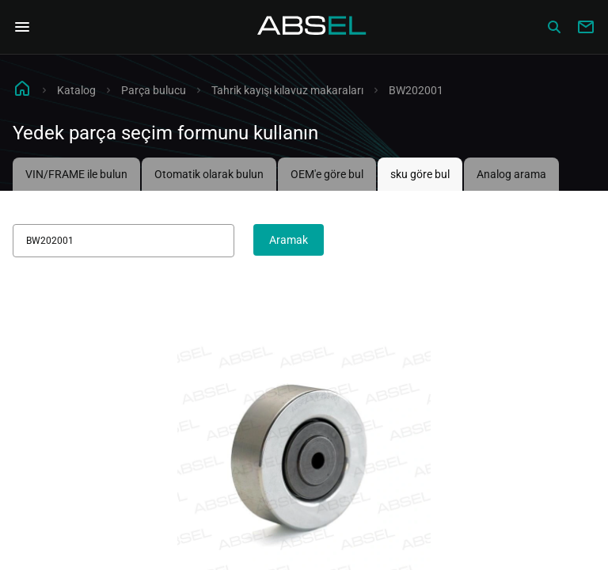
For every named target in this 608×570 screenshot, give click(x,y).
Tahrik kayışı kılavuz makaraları (287, 90)
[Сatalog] (554, 26)
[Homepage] (312, 27)
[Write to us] (585, 26)
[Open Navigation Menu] (22, 26)
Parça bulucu (153, 90)
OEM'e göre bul (327, 174)
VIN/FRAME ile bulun (76, 174)
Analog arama (511, 174)
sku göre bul (420, 174)
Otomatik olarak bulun (209, 174)
